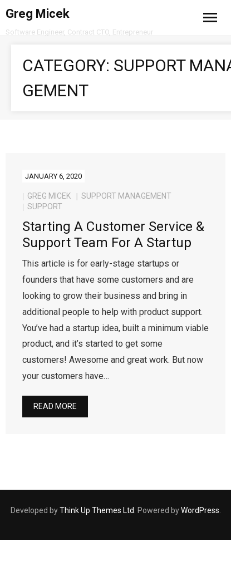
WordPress (200, 510)
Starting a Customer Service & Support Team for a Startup (113, 234)
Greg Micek (49, 195)
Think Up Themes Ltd (97, 510)
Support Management (126, 195)
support (44, 206)
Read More (55, 406)
